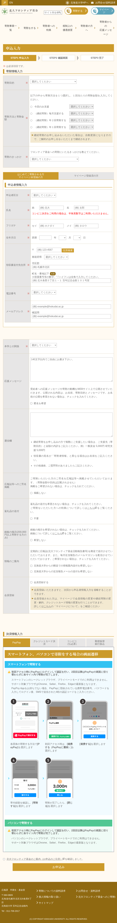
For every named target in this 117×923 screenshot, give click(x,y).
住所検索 (69, 249)
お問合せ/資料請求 (105, 2)
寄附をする (30, 28)
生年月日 (11, 237)
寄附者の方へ (87, 28)
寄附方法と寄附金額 (14, 118)
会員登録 (9, 594)
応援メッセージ (12, 380)
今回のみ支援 (49, 106)
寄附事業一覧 (11, 28)
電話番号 (11, 292)
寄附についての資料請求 (52, 890)
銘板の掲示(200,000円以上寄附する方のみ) (15, 534)
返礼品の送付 (11, 510)
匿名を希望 (40, 402)
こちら (91, 507)
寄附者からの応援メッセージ (106, 28)
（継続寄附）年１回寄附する (49, 127)
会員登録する (41, 581)
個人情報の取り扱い (50, 896)
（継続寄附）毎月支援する (49, 113)
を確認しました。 (45, 858)
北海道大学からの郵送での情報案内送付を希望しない (63, 565)
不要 (36, 517)
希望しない (40, 539)
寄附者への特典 (49, 28)
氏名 (8, 210)
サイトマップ (46, 902)
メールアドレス (14, 310)
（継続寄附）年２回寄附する (49, 120)
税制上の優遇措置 (68, 28)
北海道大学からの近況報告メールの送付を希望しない (63, 570)
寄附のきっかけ (12, 157)
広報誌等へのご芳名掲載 (15, 484)
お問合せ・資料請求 (89, 890)
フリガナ (11, 225)
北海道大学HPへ (80, 2)
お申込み (58, 866)
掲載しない (40, 492)
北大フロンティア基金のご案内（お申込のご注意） (35, 858)
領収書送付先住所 (16, 264)
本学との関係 (11, 345)
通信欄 (8, 440)
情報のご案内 (11, 560)
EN (11, 2)
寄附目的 (9, 83)
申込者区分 (12, 195)
